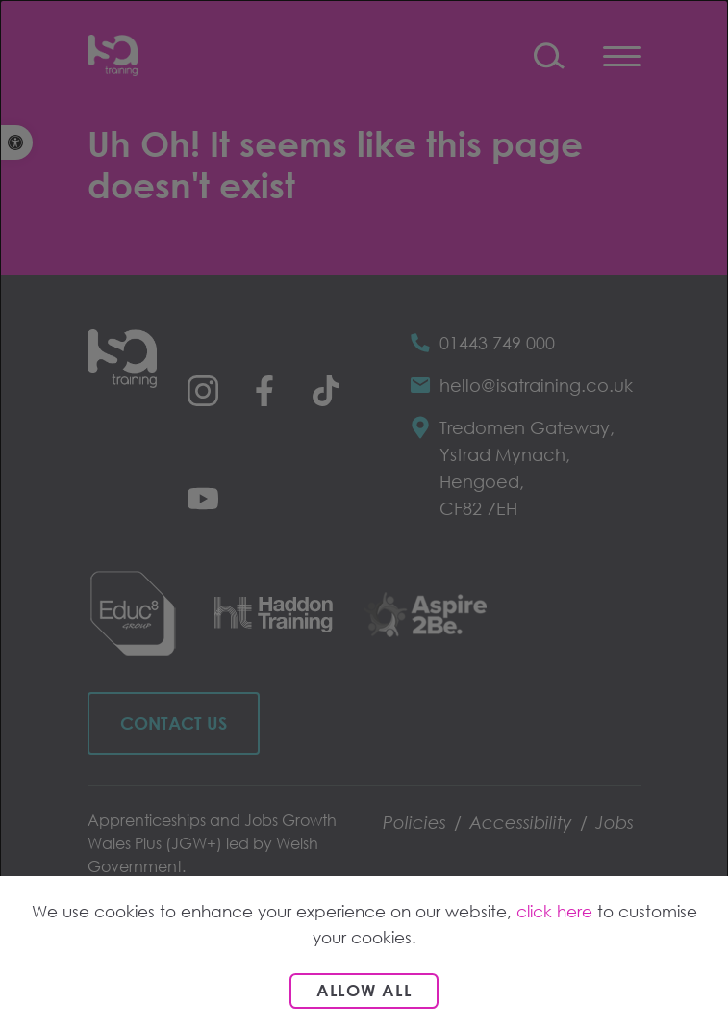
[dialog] (364, 516)
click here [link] (554, 911)
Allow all (364, 990)
